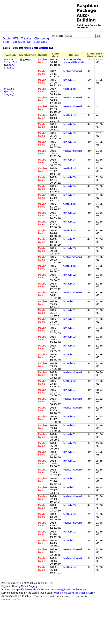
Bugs (6, 41)
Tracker (26, 38)
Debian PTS (10, 38)
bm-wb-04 (69, 124)
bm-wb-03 (69, 142)
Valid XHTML (6, 599)
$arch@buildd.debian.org (69, 589)
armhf (43, 47)
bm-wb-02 (69, 133)
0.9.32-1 (9, 88)
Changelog (41, 38)
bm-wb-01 (69, 80)
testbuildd (69, 88)
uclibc (28, 47)
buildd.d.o (40, 41)
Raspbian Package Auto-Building (87, 13)
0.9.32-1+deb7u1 (10, 61)
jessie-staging (8, 93)
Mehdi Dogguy (29, 586)
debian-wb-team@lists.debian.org (74, 593)
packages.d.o (22, 41)
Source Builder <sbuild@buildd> (74, 61)
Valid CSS (16, 599)
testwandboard (72, 71)
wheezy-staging (9, 66)
